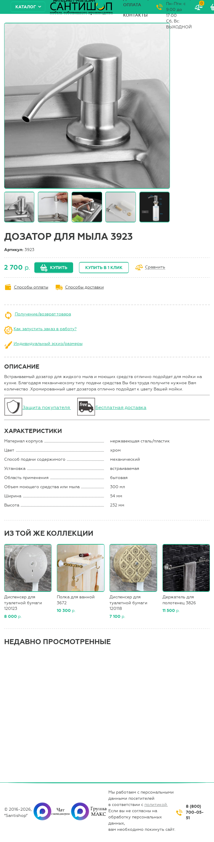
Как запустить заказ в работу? (45, 328)
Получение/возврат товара (43, 314)
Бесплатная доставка (121, 407)
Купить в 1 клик (104, 267)
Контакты (135, 15)
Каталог (25, 6)
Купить (58, 267)
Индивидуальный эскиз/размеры (48, 343)
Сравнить (155, 267)
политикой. (156, 804)
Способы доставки (84, 287)
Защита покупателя (46, 407)
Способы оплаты (31, 287)
